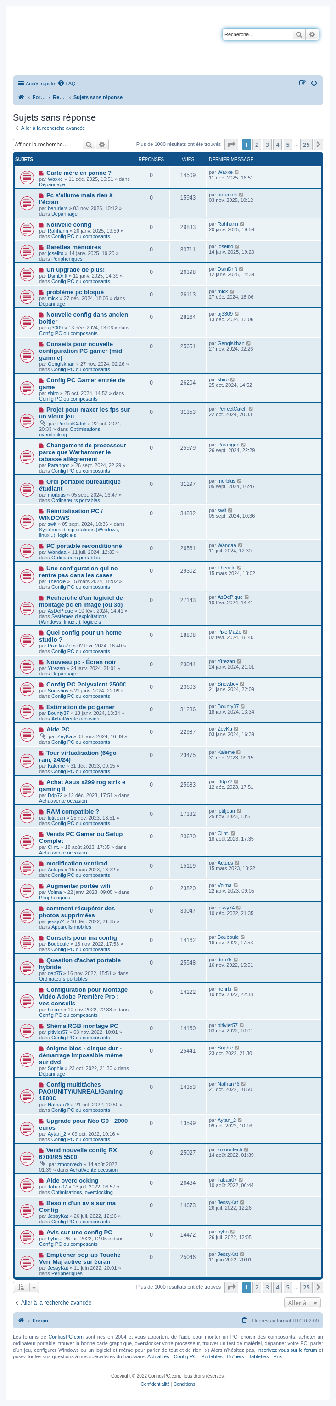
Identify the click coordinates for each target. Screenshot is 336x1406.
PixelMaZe (60, 645)
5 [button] (288, 144)
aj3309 (55, 327)
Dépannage (52, 184)
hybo (53, 1238)
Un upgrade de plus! (75, 269)
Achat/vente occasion (75, 718)
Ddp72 (55, 795)
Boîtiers (235, 1356)
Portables (211, 1356)
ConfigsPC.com (65, 1336)
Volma (55, 892)
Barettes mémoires (73, 247)
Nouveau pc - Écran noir (81, 661)
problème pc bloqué (75, 292)
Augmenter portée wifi (78, 885)
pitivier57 (58, 1032)
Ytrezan (56, 668)
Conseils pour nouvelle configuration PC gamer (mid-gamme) (81, 350)
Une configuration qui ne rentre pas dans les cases (78, 572)
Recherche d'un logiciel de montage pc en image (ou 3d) (81, 601)
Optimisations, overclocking (82, 1192)
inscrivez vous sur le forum (287, 1350)
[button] (231, 144)
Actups (55, 869)
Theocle (57, 581)
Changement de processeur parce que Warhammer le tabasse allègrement (82, 452)
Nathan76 (59, 1104)
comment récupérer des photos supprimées (77, 912)
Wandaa (57, 552)
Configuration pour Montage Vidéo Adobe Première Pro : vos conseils (83, 996)
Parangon (59, 465)
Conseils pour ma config (81, 937)
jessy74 (56, 921)
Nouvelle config (68, 224)
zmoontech (69, 1164)
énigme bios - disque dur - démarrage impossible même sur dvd (81, 1055)
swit (52, 524)
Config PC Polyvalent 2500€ (86, 684)
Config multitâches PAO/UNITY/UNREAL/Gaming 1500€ (81, 1091)
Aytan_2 (57, 1134)
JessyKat (58, 1216)
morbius (57, 494)
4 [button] (277, 144)
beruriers (57, 208)
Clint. (53, 847)
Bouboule (58, 944)
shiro (53, 393)
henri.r (55, 1009)
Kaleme (56, 766)
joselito (55, 253)
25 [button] (306, 144)
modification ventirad (76, 863)
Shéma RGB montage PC (82, 1025)
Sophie (55, 1068)
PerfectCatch (72, 423)
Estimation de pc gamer (80, 706)
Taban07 (57, 1186)
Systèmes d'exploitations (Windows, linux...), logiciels (73, 619)
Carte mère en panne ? (79, 172)
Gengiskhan (61, 364)
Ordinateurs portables (75, 500)
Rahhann (58, 231)
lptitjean (56, 817)
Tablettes (259, 1356)
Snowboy (58, 690)
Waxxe (55, 179)
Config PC (185, 1356)
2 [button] (256, 144)
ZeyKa (64, 736)
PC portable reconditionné (84, 545)
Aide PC (58, 729)
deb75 (55, 973)
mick (53, 298)
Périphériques (67, 259)
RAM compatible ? (72, 811)
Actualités (158, 1356)
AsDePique (60, 611)
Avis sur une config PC (79, 1232)
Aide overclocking (72, 1180)
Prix (277, 1356)
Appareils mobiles (71, 927)
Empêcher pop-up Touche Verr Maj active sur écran (80, 1258)
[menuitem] (66, 83)
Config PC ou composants (80, 236)
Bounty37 (58, 713)
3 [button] (267, 144)
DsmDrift (57, 276)
